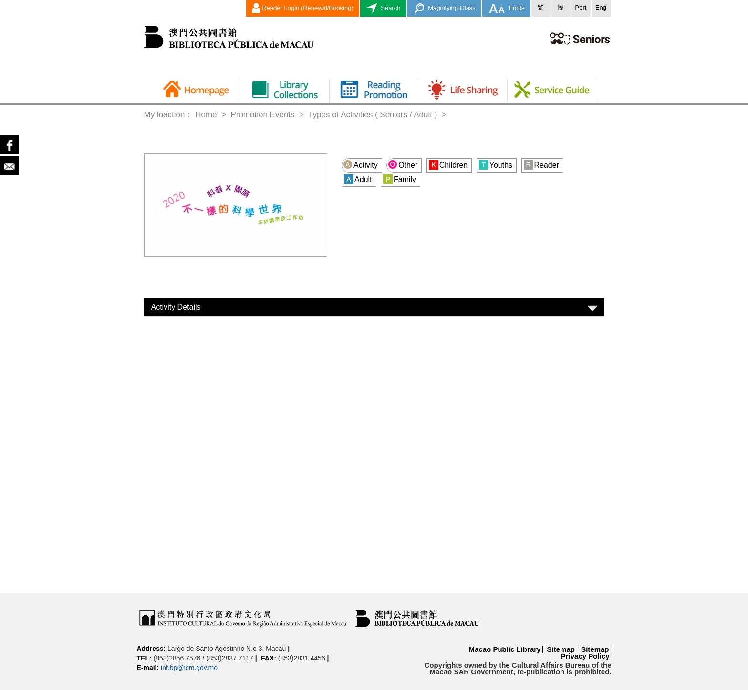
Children (448, 165)
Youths (495, 165)
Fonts (506, 8)
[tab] (374, 307)
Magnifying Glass (444, 8)
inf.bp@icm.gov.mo (189, 667)
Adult (358, 179)
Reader (541, 165)
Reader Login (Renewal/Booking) (302, 8)
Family (399, 179)
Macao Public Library (505, 649)
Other (402, 164)
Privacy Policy (585, 656)
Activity (360, 164)
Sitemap (561, 649)
